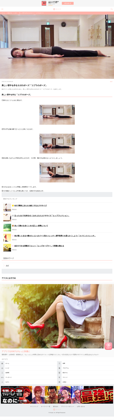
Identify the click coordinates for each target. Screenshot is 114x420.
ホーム (7, 363)
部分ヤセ (65, 372)
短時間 (7, 372)
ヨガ (15, 13)
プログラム (66, 368)
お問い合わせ (81, 406)
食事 (64, 363)
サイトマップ (34, 406)
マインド (65, 377)
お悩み (64, 382)
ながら (7, 382)
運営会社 (55, 406)
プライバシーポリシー (67, 406)
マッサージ (9, 377)
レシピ (7, 368)
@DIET (57, 9)
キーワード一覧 (45, 406)
